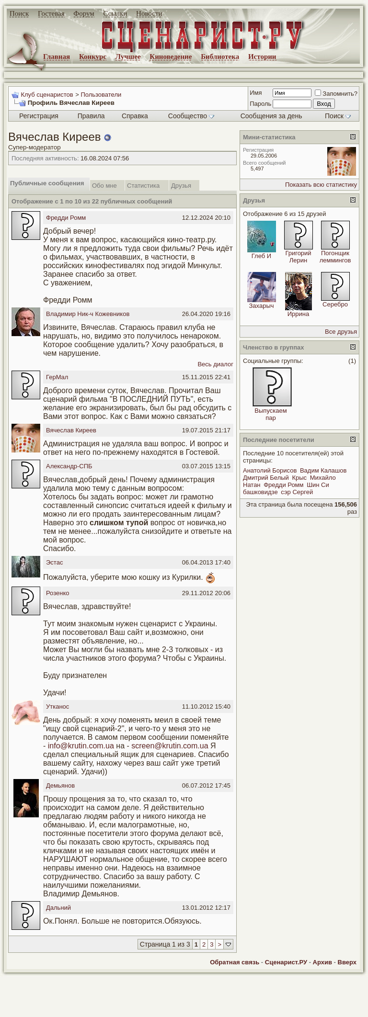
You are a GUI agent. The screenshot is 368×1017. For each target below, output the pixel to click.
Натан (252, 484)
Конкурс (92, 56)
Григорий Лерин (298, 256)
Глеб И (261, 256)
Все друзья (341, 331)
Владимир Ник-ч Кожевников (87, 313)
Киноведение (171, 56)
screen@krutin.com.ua (169, 746)
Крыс (299, 477)
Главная (56, 56)
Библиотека (220, 56)
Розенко (57, 593)
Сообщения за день (271, 116)
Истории (262, 56)
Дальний (58, 907)
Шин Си (318, 484)
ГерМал (57, 377)
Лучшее (128, 56)
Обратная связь (234, 962)
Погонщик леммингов (335, 256)
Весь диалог (215, 364)
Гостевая (51, 13)
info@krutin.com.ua (81, 746)
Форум (83, 13)
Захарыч (261, 305)
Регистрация (38, 116)
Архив (322, 962)
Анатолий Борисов (270, 470)
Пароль (260, 103)
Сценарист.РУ (286, 962)
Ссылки (115, 13)
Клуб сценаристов (47, 94)
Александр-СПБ (69, 466)
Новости (149, 13)
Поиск (19, 13)
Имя (256, 92)
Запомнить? (336, 93)
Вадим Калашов (323, 470)
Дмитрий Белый (266, 477)
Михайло (323, 477)
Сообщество (191, 116)
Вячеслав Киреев (71, 430)
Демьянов (60, 785)
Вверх (347, 962)
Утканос (57, 706)
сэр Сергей (297, 492)
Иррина (298, 313)
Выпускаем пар (270, 414)
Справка (135, 116)
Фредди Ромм (66, 217)
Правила (91, 116)
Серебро (335, 304)
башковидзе (260, 492)
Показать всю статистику (321, 184)
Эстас (54, 562)
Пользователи (100, 94)
